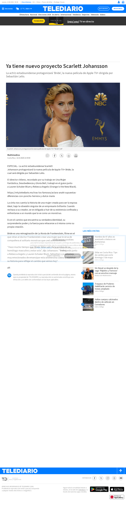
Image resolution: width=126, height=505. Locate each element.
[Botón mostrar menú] (8, 8)
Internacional (66, 14)
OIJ (34, 2)
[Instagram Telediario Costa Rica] (108, 478)
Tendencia (76, 14)
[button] (47, 156)
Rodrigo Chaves (59, 2)
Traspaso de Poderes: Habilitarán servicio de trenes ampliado (105, 286)
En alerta (55, 14)
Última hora (24, 14)
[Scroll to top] (120, 471)
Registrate (118, 9)
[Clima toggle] (23, 8)
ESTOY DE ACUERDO (72, 254)
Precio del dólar (47, 2)
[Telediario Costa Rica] (63, 8)
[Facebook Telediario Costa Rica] (94, 478)
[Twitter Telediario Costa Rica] (101, 478)
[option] (63, 117)
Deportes (85, 14)
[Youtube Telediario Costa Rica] (121, 478)
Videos (102, 14)
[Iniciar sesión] (119, 2)
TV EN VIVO (104, 9)
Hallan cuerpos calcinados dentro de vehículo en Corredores (106, 302)
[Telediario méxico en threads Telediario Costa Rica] (114, 478)
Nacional (33, 14)
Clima (38, 2)
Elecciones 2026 (44, 14)
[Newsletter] (123, 3)
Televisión (95, 14)
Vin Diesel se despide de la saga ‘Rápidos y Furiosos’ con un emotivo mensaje (106, 271)
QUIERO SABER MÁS (53, 254)
